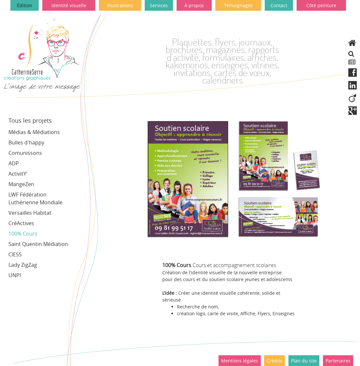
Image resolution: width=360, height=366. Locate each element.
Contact (279, 5)
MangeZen (21, 184)
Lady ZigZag (22, 264)
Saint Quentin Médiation (38, 244)
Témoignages (238, 5)
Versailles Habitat (29, 212)
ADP (13, 163)
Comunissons (25, 152)
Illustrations (120, 5)
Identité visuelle (68, 5)
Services (159, 5)
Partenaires (338, 361)
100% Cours (22, 233)
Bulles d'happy (26, 142)
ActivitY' (18, 173)
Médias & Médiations (34, 132)
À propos (194, 5)
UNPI (14, 275)
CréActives (21, 223)
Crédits (274, 361)
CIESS (15, 254)
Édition (24, 5)
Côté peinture (321, 5)
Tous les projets (30, 120)
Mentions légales (239, 361)
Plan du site (304, 361)
